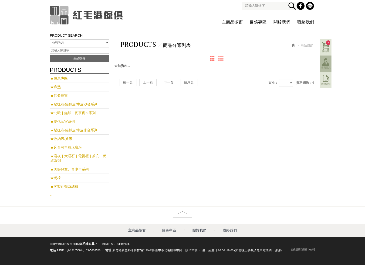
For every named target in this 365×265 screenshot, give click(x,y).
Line (310, 6)
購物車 (326, 46)
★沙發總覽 (59, 96)
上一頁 (148, 82)
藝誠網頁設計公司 (303, 249)
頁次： (273, 82)
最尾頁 (189, 82)
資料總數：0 (305, 82)
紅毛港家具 (87, 15)
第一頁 (128, 82)
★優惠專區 (59, 78)
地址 (108, 250)
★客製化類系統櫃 (64, 186)
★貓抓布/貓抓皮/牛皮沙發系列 (74, 104)
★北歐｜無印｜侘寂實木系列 (73, 113)
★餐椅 (55, 178)
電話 (53, 250)
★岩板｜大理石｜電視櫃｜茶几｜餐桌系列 (78, 158)
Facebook (301, 6)
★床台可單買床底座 (66, 147)
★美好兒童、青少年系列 (69, 169)
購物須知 (326, 84)
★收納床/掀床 (61, 139)
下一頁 (168, 82)
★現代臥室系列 (62, 121)
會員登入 (326, 67)
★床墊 (55, 87)
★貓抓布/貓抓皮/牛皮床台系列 (74, 130)
